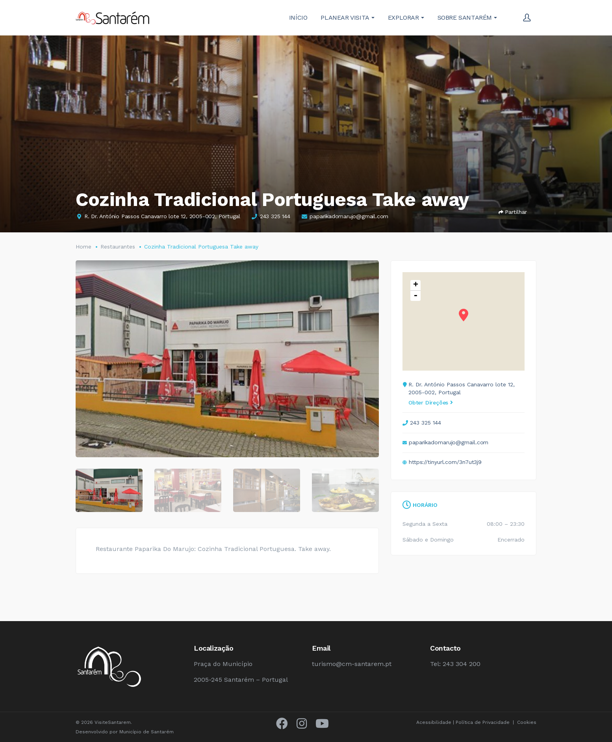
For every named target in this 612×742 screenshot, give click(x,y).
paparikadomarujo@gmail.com (349, 216)
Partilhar (513, 212)
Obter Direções (430, 402)
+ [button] (415, 285)
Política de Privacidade (483, 722)
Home (83, 246)
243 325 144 (275, 216)
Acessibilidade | (436, 722)
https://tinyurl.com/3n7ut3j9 (445, 462)
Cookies (526, 722)
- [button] (415, 296)
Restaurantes (117, 246)
